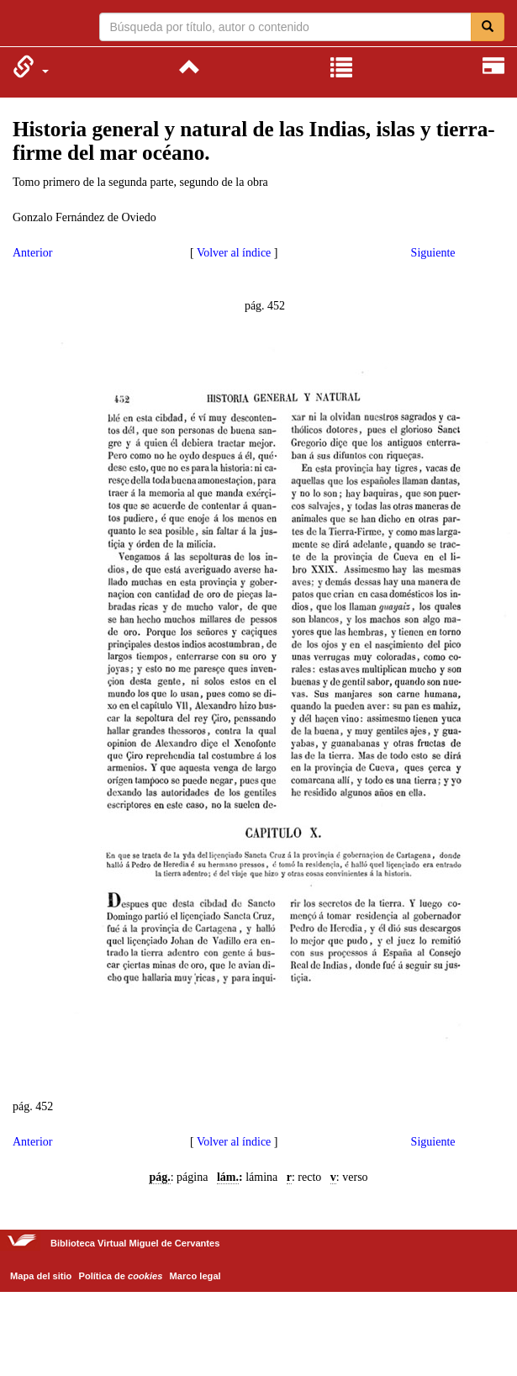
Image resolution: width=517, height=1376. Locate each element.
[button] (30, 66)
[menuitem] (30, 66)
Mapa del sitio (40, 1276)
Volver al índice (234, 252)
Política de (121, 1276)
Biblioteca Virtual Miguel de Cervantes (23, 25)
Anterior (32, 252)
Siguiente (433, 252)
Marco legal (195, 1276)
